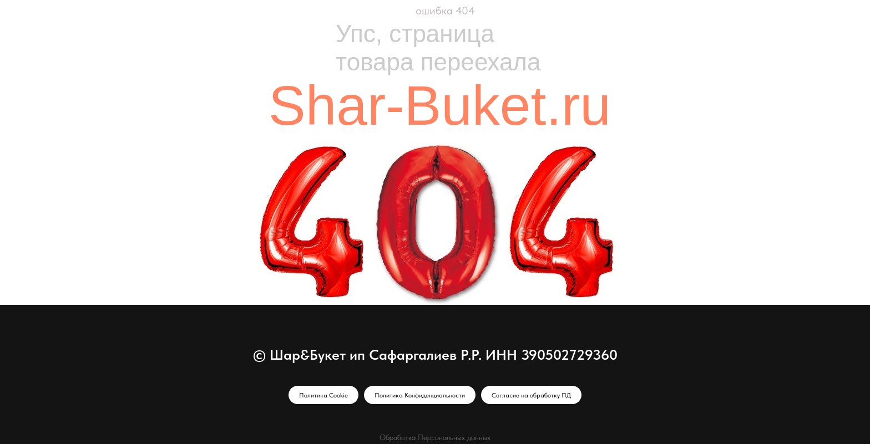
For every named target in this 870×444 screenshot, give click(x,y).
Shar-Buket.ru (440, 105)
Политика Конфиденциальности (420, 395)
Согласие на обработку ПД (531, 395)
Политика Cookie (323, 395)
